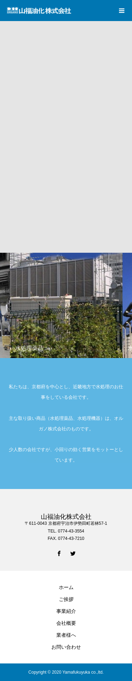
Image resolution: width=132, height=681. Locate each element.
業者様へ (66, 635)
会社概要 (66, 623)
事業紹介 (66, 611)
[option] (66, 305)
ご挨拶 (66, 599)
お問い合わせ (66, 647)
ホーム (66, 587)
